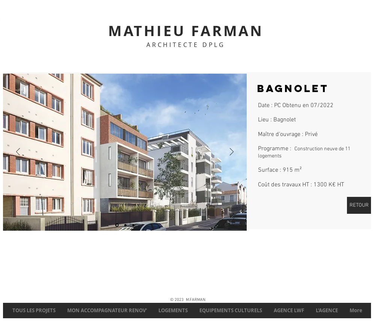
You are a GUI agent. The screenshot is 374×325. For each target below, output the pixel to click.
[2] (117, 225)
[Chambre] (133, 225)
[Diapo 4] (125, 225)
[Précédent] (18, 152)
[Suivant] (232, 152)
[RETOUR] (359, 205)
